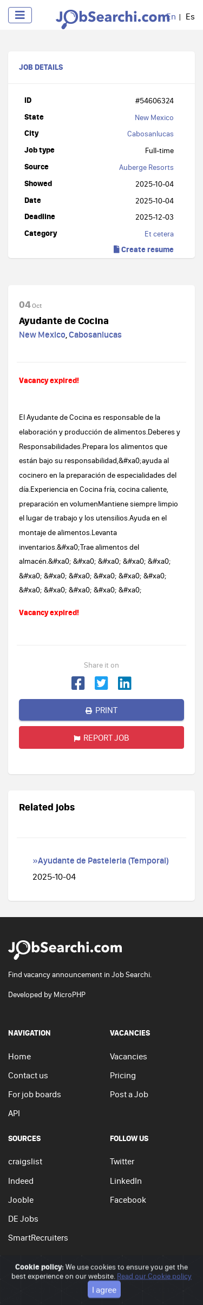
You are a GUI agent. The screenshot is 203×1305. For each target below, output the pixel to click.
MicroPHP (70, 994)
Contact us (28, 1075)
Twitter (122, 1161)
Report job (101, 737)
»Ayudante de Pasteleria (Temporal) (100, 860)
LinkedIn (126, 1180)
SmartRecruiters (38, 1237)
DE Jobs (23, 1218)
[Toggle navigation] (20, 15)
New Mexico (154, 117)
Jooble (21, 1199)
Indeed (21, 1180)
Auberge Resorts (146, 167)
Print (101, 709)
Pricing (123, 1075)
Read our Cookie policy (154, 1297)
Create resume (144, 249)
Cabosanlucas (150, 134)
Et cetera (159, 234)
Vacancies (128, 1056)
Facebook (128, 1199)
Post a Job (129, 1094)
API (14, 1113)
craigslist (25, 1161)
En (171, 16)
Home (19, 1056)
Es (190, 16)
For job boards (34, 1094)
